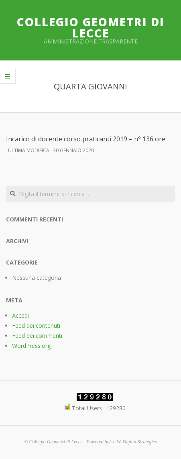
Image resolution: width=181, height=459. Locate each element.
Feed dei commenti (37, 335)
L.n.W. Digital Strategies (133, 442)
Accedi (20, 315)
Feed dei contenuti (36, 325)
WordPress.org (31, 345)
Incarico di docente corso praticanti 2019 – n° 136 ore (85, 138)
